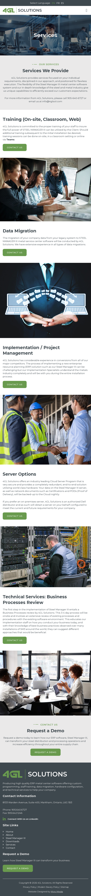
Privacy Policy (29, 887)
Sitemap (65, 887)
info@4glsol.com (52, 101)
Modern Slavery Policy (48, 887)
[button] (86, 10)
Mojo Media (57, 891)
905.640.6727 (19, 809)
